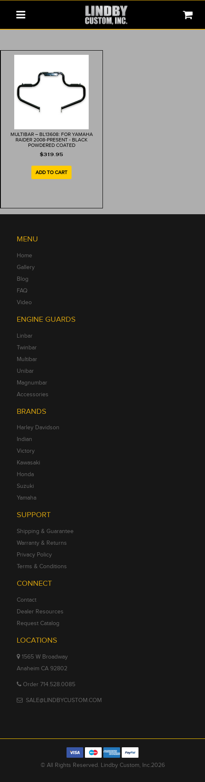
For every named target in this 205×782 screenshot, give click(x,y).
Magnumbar (32, 382)
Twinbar (27, 347)
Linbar (25, 336)
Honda (25, 474)
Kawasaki (28, 462)
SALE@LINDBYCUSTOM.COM (64, 700)
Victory (26, 451)
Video (24, 302)
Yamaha (26, 498)
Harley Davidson (38, 427)
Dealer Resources (40, 611)
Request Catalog (38, 623)
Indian (24, 439)
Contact (26, 600)
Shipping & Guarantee (45, 531)
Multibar (27, 359)
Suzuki (25, 486)
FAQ (22, 290)
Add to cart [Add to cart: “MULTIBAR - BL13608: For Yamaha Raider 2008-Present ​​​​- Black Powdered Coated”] (51, 172)
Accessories (33, 394)
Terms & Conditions (42, 566)
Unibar (25, 371)
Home (24, 255)
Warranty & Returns (42, 543)
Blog (22, 279)
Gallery (26, 267)
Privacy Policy (34, 554)
